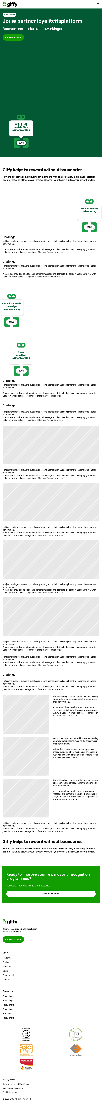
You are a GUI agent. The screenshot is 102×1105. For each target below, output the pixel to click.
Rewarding (8, 996)
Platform (7, 957)
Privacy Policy (9, 1079)
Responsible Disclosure (12, 1088)
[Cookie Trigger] (10, 1092)
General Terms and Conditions (16, 1084)
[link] (51, 894)
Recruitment (8, 975)
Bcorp (5, 971)
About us (7, 966)
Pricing (6, 962)
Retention (7, 1013)
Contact (6, 979)
